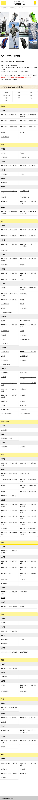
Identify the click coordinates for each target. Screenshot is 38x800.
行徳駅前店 (23, 308)
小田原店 (22, 395)
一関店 (22, 174)
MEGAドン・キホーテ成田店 (9, 299)
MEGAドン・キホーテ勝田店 (28, 235)
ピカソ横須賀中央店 (6, 413)
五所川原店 (4, 157)
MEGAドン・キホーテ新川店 (9, 114)
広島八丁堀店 (24, 652)
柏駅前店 (3, 287)
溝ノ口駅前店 (24, 372)
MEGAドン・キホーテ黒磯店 (9, 244)
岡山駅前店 (4, 643)
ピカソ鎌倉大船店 (25, 413)
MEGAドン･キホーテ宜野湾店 (9, 763)
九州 (31, 98)
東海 (19, 95)
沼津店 (3, 491)
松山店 (3, 685)
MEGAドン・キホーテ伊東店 (9, 495)
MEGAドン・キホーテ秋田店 (9, 165)
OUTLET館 (4, 401)
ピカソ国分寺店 (5, 364)
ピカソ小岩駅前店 (25, 339)
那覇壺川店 (4, 769)
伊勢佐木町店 (5, 372)
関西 (31, 95)
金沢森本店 (4, 430)
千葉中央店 (23, 293)
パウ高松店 (4, 676)
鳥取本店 (3, 622)
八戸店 (3, 153)
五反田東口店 (5, 343)
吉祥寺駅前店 (5, 360)
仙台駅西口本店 (24, 191)
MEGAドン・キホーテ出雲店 (9, 631)
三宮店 (3, 598)
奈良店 (22, 606)
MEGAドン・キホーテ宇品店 (9, 652)
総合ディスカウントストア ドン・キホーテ (19, 3)
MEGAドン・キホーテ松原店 (9, 567)
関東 (31, 92)
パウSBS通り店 (24, 473)
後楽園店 (3, 335)
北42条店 (22, 132)
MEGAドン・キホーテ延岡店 (28, 740)
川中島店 (22, 447)
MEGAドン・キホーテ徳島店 (9, 668)
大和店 (3, 405)
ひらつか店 (23, 405)
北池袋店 (3, 320)
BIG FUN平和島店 (25, 320)
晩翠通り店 (4, 201)
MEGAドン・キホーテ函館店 (9, 126)
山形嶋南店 (4, 182)
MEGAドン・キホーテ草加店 (9, 279)
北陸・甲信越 (6, 95)
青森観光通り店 (24, 157)
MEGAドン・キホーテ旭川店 (28, 120)
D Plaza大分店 (5, 730)
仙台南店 (3, 197)
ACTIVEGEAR (4, 7)
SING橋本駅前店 (5, 409)
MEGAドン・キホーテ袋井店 (28, 491)
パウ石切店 (4, 579)
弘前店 (22, 153)
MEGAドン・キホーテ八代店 (28, 717)
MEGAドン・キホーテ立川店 (28, 352)
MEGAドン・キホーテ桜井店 (9, 606)
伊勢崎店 (22, 264)
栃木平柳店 (4, 250)
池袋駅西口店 (5, 331)
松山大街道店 (5, 691)
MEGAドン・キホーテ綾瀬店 (28, 383)
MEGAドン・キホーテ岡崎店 (28, 528)
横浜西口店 (23, 389)
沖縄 (6, 100)
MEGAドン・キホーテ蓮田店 (9, 273)
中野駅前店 (23, 335)
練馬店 (22, 331)
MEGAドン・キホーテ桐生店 (28, 258)
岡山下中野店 (5, 639)
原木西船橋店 (5, 304)
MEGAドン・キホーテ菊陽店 (9, 717)
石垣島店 (3, 777)
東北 (19, 92)
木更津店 (22, 299)
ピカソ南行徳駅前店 (6, 312)
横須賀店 (22, 401)
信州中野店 (4, 447)
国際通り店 (23, 773)
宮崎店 (3, 746)
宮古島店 (22, 769)
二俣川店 (3, 377)
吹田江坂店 (4, 583)
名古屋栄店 (4, 528)
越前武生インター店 (6, 438)
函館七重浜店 (5, 137)
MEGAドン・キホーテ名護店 (9, 773)
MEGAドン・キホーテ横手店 (28, 165)
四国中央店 (23, 691)
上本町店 (22, 579)
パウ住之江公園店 (6, 573)
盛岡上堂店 (4, 174)
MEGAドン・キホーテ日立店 (9, 235)
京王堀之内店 (24, 356)
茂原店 (22, 304)
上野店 (3, 339)
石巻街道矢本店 (24, 197)
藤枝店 (3, 485)
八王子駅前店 (5, 352)
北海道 (6, 92)
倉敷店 (22, 639)
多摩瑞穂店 (23, 360)
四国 (19, 98)
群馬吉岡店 (4, 264)
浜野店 (3, 308)
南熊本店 (3, 722)
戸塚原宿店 (23, 409)
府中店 (3, 356)
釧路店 (3, 132)
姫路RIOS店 (23, 592)
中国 (6, 98)
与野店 (22, 279)
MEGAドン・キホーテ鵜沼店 (28, 463)
